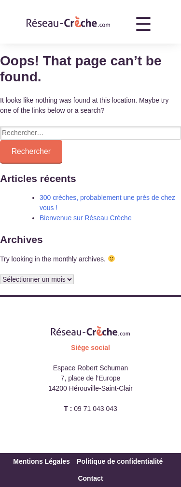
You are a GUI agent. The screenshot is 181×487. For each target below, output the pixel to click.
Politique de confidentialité (120, 461)
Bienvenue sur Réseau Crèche (86, 218)
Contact (90, 478)
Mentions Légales (41, 461)
